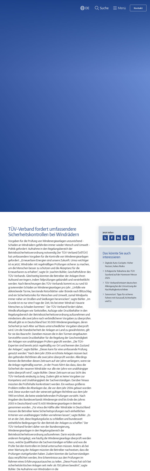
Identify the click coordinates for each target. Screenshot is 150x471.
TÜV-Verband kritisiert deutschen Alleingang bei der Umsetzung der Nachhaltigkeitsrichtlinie (121, 286)
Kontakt (138, 8)
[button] (105, 237)
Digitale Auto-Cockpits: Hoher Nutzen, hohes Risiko (119, 264)
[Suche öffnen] (101, 8)
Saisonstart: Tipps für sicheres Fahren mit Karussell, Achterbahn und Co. (120, 297)
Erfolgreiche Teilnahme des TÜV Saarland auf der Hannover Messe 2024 (121, 274)
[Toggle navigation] (119, 8)
